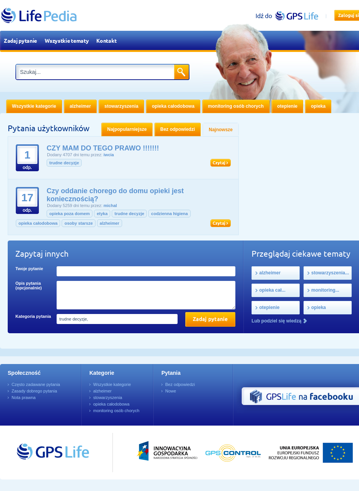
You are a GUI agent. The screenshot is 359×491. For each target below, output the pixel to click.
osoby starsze (78, 223)
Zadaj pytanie (20, 40)
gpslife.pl (290, 15)
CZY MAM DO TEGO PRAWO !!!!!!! (103, 148)
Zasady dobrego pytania (34, 391)
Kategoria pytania (33, 316)
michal (110, 205)
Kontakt (106, 40)
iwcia (109, 154)
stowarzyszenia (107, 397)
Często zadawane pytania (36, 384)
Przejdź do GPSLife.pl (38, 452)
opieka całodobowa (37, 223)
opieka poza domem (69, 213)
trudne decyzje (64, 162)
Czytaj (220, 163)
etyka (102, 213)
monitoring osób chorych (116, 410)
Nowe (170, 391)
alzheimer (109, 223)
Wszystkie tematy (67, 40)
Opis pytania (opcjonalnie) (28, 285)
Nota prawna (23, 397)
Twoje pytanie (29, 268)
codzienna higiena (169, 213)
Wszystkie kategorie (112, 384)
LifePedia (39, 15)
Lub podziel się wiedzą (276, 321)
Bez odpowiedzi (180, 384)
